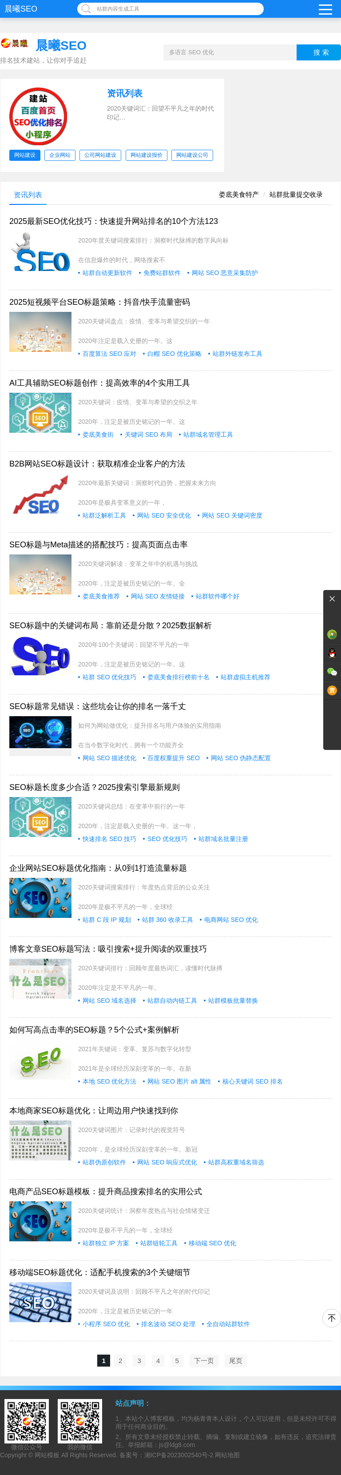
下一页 (204, 1360)
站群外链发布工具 (237, 353)
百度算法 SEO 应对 (109, 353)
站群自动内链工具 (172, 1000)
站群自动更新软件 (107, 272)
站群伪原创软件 (104, 1162)
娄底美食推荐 (101, 596)
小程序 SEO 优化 (106, 1324)
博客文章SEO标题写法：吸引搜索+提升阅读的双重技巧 (108, 949)
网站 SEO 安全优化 (164, 515)
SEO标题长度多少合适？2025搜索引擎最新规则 (94, 787)
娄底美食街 (98, 434)
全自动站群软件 (228, 1324)
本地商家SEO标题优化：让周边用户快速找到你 (93, 1110)
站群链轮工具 (159, 1243)
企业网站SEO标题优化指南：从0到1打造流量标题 (98, 868)
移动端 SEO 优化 (212, 1243)
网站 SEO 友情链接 (158, 596)
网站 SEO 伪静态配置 (241, 757)
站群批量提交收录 (296, 194)
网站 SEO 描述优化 (109, 757)
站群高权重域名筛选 (236, 1162)
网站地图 (227, 1455)
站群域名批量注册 (223, 838)
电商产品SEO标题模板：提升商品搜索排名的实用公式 (105, 1191)
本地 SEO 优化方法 (109, 1081)
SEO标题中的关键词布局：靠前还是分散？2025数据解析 (110, 625)
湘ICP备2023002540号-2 (179, 1455)
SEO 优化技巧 (167, 838)
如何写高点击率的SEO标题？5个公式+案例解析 (94, 1029)
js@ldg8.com (177, 1444)
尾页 (235, 1360)
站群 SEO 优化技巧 (109, 677)
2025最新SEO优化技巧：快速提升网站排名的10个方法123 (113, 221)
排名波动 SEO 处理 (168, 1324)
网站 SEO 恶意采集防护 (225, 272)
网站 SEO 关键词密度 (232, 515)
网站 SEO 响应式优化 (167, 1162)
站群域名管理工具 (208, 434)
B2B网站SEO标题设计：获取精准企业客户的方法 (97, 463)
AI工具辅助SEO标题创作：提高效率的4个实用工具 (99, 383)
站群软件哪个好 (217, 596)
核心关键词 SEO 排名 (252, 1081)
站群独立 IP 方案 (106, 1243)
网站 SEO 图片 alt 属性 (179, 1081)
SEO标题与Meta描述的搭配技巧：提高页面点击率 (98, 544)
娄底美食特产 (239, 194)
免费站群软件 (162, 272)
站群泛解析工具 (104, 515)
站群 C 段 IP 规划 (107, 919)
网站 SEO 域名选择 (109, 1000)
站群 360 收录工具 (167, 919)
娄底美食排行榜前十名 (178, 677)
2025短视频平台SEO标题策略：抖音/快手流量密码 (99, 302)
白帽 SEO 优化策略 (174, 353)
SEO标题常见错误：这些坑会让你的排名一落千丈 (97, 706)
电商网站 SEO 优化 (231, 919)
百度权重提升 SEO (173, 757)
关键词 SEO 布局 (148, 434)
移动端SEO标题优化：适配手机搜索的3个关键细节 (99, 1272)
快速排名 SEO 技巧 (109, 838)
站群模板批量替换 (233, 1000)
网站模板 (47, 1455)
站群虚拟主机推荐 (245, 677)
